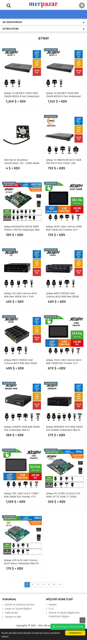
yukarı (82, 620)
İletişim (53, 604)
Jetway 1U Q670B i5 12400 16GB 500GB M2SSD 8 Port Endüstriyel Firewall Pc (21, 96)
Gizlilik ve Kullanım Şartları (20, 604)
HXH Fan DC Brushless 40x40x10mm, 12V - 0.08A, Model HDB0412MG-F (22, 163)
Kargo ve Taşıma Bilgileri (18, 608)
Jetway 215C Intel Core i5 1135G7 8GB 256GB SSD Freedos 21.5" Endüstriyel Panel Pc (21, 496)
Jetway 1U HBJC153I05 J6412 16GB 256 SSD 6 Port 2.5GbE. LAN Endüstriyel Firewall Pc (63, 163)
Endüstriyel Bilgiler (59, 616)
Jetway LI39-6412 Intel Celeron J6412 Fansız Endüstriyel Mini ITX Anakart (21, 563)
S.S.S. (51, 608)
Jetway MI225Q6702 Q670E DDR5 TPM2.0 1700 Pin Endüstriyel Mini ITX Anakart (21, 229)
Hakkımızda (11, 612)
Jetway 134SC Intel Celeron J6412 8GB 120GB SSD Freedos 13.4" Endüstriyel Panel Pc (63, 363)
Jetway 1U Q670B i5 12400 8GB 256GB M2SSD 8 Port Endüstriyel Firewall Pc (63, 96)
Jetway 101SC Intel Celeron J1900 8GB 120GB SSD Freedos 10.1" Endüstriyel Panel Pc (64, 229)
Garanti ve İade (13, 616)
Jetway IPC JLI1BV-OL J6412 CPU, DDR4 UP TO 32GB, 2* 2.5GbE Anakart (63, 496)
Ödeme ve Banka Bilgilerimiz (64, 612)
